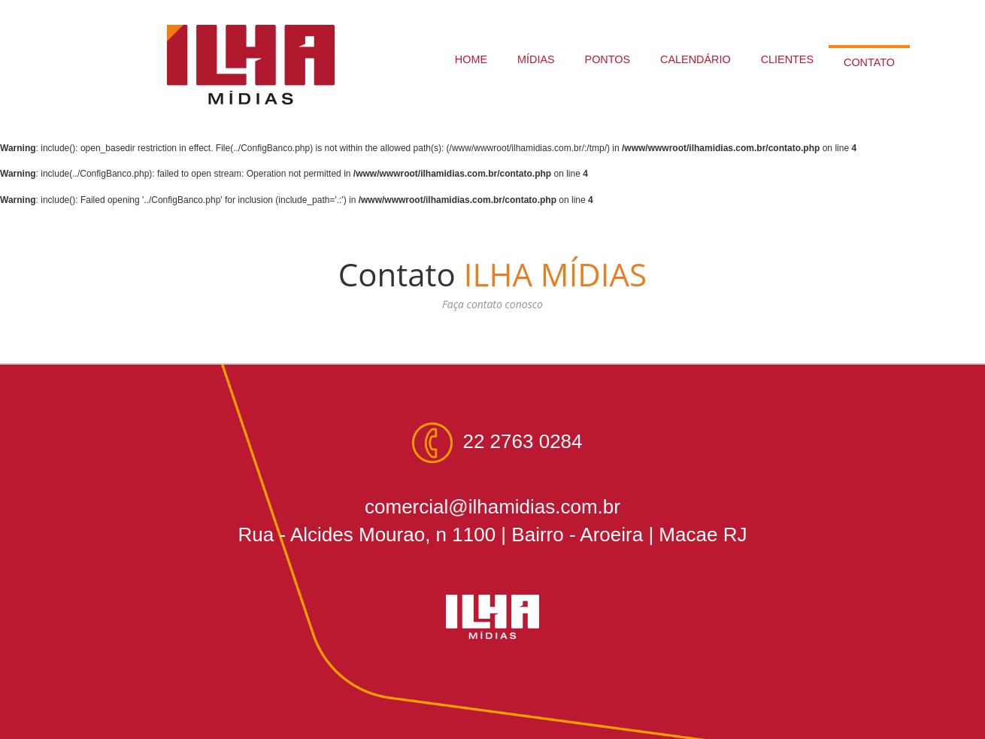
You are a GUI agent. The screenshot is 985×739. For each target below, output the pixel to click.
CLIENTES (787, 59)
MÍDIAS (536, 59)
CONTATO (869, 62)
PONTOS (608, 59)
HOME (471, 59)
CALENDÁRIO (695, 59)
